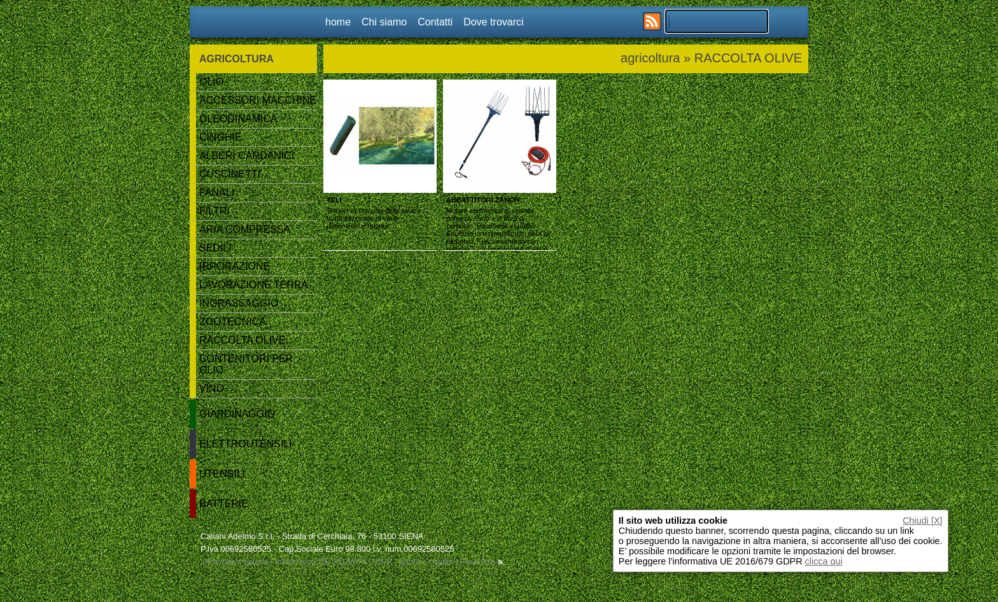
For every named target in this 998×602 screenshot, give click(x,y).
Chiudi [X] (922, 520)
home (338, 22)
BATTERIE (223, 503)
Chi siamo (384, 22)
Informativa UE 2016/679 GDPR (334, 561)
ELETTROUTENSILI (245, 443)
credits (441, 561)
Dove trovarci (493, 22)
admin (410, 561)
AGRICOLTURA (236, 58)
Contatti (435, 22)
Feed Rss (481, 561)
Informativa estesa (234, 561)
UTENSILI (222, 473)
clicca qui (824, 561)
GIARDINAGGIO (237, 414)
